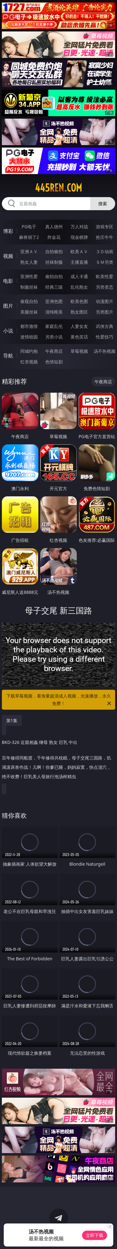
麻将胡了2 (29, 237)
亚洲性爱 (29, 276)
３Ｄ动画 (104, 251)
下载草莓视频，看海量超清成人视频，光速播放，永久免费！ (59, 700)
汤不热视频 (104, 351)
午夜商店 (54, 351)
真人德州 (54, 226)
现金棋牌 (79, 237)
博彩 (8, 231)
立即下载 (94, 1235)
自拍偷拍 (54, 251)
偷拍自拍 (54, 276)
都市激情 (29, 326)
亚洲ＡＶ (29, 251)
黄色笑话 (79, 337)
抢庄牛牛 (104, 237)
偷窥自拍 (29, 301)
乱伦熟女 (79, 287)
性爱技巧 (104, 337)
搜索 (102, 203)
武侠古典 (104, 326)
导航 (8, 355)
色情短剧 (54, 362)
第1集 (11, 720)
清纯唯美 (54, 312)
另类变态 (104, 287)
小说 (8, 330)
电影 (8, 280)
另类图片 (104, 312)
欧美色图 (79, 301)
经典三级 (54, 287)
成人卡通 (79, 276)
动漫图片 (104, 301)
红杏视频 (29, 362)
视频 (8, 256)
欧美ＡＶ (79, 251)
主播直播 (79, 262)
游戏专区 (104, 226)
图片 (8, 305)
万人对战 (79, 226)
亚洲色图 (54, 301)
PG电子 (29, 226)
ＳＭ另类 (104, 262)
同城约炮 (29, 351)
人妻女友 (79, 326)
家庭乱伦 (54, 326)
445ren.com (58, 188)
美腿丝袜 (29, 312)
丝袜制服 (54, 262)
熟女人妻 (29, 262)
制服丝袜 (29, 287)
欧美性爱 (104, 276)
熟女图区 (79, 312)
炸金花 (54, 237)
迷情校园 (29, 337)
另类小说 (54, 337)
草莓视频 (79, 351)
